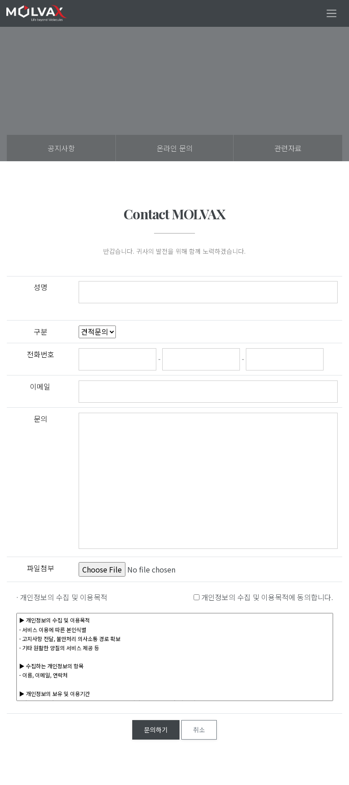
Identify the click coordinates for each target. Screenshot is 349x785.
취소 (199, 729)
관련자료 (288, 148)
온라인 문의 (175, 148)
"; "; (97, 332)
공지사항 (61, 148)
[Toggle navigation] (331, 13)
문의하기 (156, 729)
